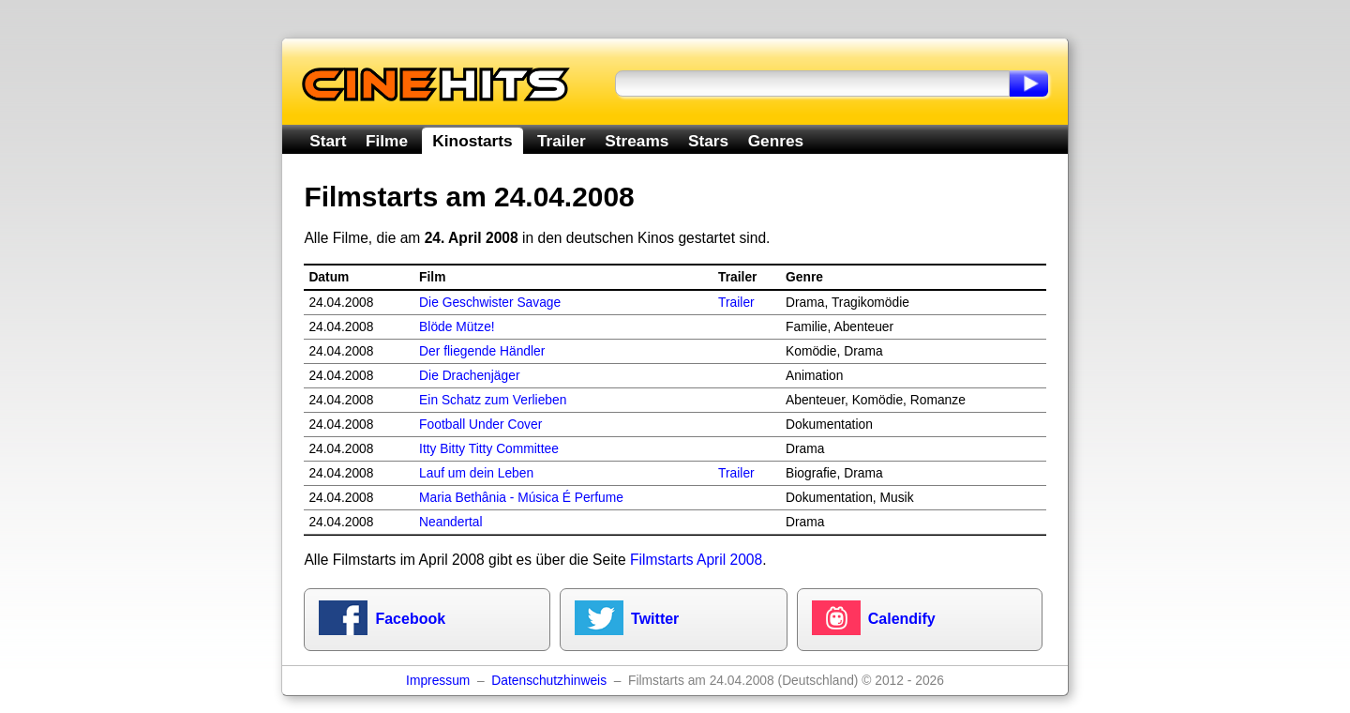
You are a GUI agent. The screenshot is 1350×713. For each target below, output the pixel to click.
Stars (708, 140)
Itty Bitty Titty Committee (489, 449)
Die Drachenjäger (469, 376)
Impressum (438, 681)
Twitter (655, 619)
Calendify (902, 619)
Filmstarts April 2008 (696, 560)
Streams (636, 140)
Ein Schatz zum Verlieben (492, 400)
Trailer (561, 140)
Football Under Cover (480, 424)
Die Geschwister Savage (490, 303)
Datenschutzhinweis (549, 681)
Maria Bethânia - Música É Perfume (521, 498)
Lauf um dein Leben (476, 473)
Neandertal (451, 522)
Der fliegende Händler (482, 351)
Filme (387, 140)
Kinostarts (472, 140)
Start (327, 140)
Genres (775, 140)
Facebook (410, 619)
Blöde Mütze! (457, 327)
